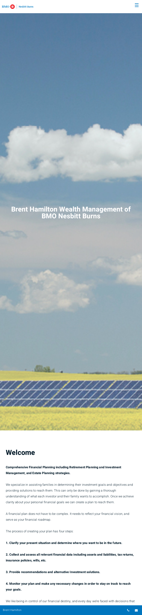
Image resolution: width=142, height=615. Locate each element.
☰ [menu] (136, 5)
